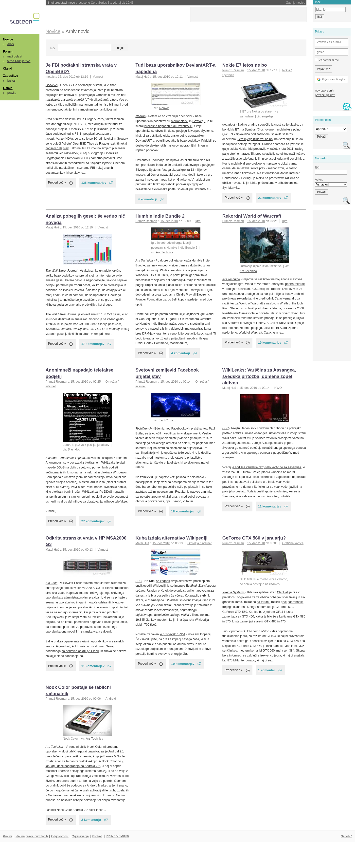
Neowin (164, 108)
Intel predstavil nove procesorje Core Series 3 (91, 2)
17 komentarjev (93, 344)
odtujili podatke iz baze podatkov (178, 140)
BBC (225, 428)
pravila (11, 92)
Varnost (98, 76)
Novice (8, 39)
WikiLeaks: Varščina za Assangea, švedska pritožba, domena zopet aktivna (259, 376)
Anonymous (54, 462)
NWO (278, 388)
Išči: (52, 48)
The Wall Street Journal (61, 270)
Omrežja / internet (199, 543)
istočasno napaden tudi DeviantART (168, 126)
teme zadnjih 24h (19, 61)
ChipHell (283, 592)
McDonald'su (179, 121)
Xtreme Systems (233, 592)
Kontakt (97, 836)
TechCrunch (167, 420)
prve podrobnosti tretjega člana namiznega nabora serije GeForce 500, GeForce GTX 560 (262, 606)
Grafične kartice (292, 543)
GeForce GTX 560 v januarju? (254, 538)
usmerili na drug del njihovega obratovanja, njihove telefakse (86, 501)
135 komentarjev (93, 183)
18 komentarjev (182, 511)
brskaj (11, 80)
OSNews (52, 85)
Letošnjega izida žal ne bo (254, 139)
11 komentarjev (269, 506)
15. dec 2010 (66, 76)
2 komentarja (91, 820)
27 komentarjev (93, 521)
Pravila (7, 836)
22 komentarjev (269, 198)
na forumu (263, 602)
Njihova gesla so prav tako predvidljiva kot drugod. (79, 304)
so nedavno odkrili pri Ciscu (80, 651)
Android (111, 698)
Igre (197, 221)
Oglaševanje (80, 836)
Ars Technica (164, 252)
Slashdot (74, 449)
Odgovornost (60, 836)
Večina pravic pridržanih (32, 836)
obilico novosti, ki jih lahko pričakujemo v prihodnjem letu (260, 183)
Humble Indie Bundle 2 (159, 216)
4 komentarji (147, 199)
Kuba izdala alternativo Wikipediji (171, 538)
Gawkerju (198, 121)
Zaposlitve (10, 75)
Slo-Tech (51, 583)
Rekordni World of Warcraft (251, 216)
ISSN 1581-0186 (117, 836)
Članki (7, 68)
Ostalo (7, 88)
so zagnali (163, 581)
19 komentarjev (269, 342)
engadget (268, 116)
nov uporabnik (324, 90)
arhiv (10, 44)
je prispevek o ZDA (172, 634)
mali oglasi (14, 56)
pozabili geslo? (325, 95)
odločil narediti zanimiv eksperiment (176, 433)
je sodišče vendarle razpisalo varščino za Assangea (266, 467)
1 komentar (266, 670)
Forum (7, 51)
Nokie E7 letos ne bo (244, 65)
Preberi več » (57, 182)
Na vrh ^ (346, 836)
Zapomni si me (327, 60)
